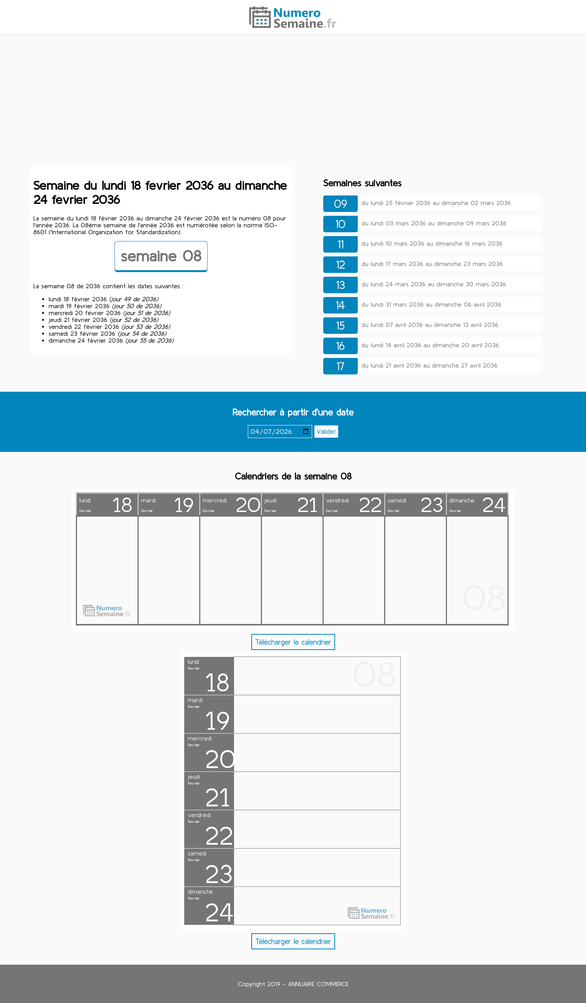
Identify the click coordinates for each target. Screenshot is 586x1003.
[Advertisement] (293, 100)
